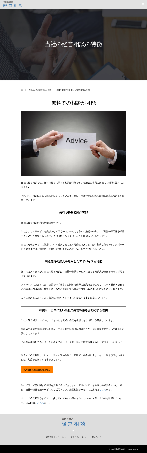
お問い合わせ (96, 437)
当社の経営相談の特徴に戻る (37, 370)
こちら (102, 389)
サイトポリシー (62, 437)
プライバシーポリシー (79, 437)
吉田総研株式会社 (119, 449)
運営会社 (49, 437)
